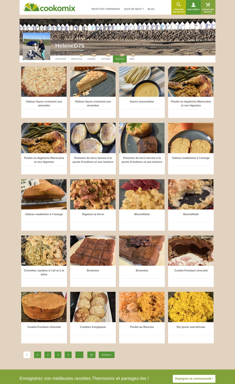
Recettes (77, 57)
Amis (132, 57)
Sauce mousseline (142, 101)
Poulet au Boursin (142, 327)
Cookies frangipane (93, 327)
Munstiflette (142, 214)
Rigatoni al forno (93, 214)
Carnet (91, 57)
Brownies (93, 270)
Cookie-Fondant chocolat (191, 270)
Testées (106, 57)
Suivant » (107, 354)
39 (91, 354)
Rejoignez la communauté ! (194, 378)
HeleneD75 (69, 45)
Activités (60, 59)
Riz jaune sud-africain (191, 327)
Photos (120, 57)
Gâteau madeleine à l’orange (191, 158)
